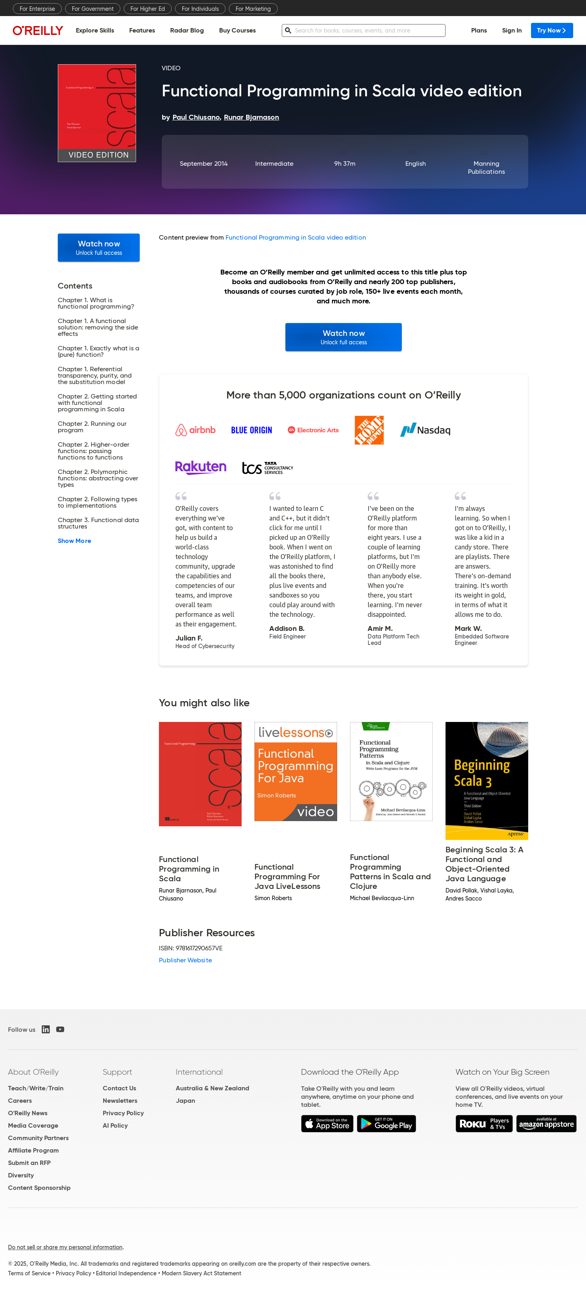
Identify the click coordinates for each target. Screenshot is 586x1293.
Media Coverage (33, 1125)
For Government (93, 8)
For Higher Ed (147, 8)
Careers (20, 1100)
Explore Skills (95, 30)
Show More (74, 541)
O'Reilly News (27, 1113)
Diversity (21, 1175)
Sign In (512, 30)
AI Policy (115, 1125)
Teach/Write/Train (35, 1088)
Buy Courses (237, 30)
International (199, 1072)
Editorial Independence (126, 1273)
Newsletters (120, 1100)
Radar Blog (187, 30)
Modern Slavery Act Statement (201, 1273)
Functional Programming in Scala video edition (296, 237)
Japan (185, 1100)
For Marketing (253, 8)
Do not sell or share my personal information (65, 1247)
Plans (479, 30)
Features (142, 30)
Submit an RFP (29, 1163)
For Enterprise (37, 8)
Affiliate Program (33, 1150)
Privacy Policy (123, 1113)
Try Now (552, 30)
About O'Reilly (33, 1072)
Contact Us (119, 1088)
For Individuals (200, 8)
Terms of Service (29, 1273)
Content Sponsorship (39, 1187)
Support (117, 1072)
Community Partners (38, 1138)
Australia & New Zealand (212, 1088)
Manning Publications (486, 167)
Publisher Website (185, 960)
